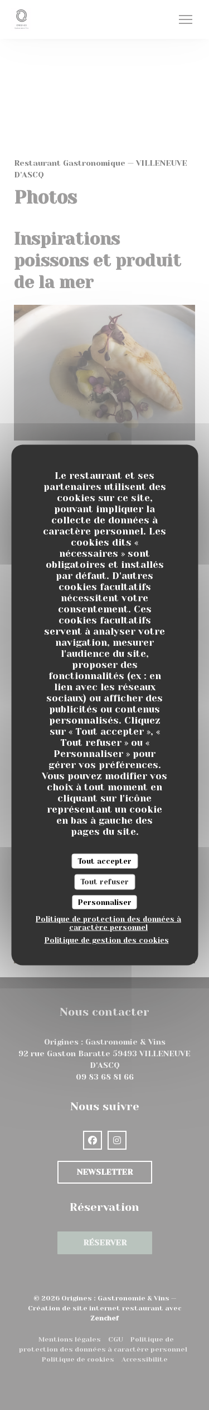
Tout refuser (104, 882)
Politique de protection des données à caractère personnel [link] (108, 923)
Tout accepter (104, 861)
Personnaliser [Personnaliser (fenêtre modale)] (105, 902)
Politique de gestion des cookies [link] (107, 940)
